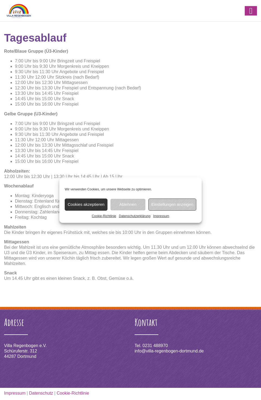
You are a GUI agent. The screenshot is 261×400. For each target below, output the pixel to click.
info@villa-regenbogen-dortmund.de (169, 351)
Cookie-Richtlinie (104, 216)
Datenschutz (41, 393)
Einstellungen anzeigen (172, 204)
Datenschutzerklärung (135, 216)
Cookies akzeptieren (86, 204)
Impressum (161, 216)
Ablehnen (127, 204)
